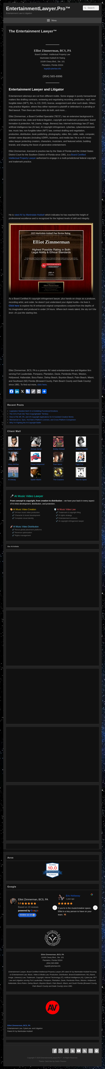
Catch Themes (60, 1061)
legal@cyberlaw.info (52, 69)
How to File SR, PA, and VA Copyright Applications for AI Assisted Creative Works (41, 417)
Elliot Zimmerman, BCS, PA (33, 899)
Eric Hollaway (73, 896)
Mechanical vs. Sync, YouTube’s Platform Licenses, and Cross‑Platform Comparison (42, 420)
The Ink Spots (81, 480)
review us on (27, 915)
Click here (14, 306)
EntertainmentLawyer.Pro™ (38, 8)
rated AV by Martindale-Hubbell (29, 215)
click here (42, 384)
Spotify (96, 1050)
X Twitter (60, 1050)
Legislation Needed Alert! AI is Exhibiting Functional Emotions (33, 411)
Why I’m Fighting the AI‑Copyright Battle (25, 423)
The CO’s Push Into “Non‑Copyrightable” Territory (28, 414)
